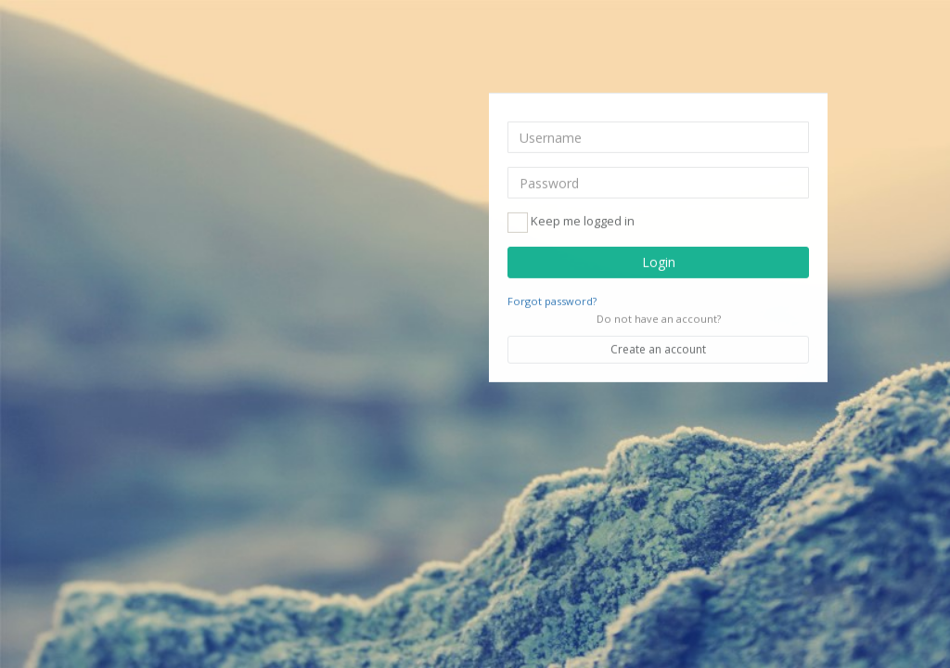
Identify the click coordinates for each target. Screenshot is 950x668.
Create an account (658, 349)
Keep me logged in (571, 222)
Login (658, 262)
